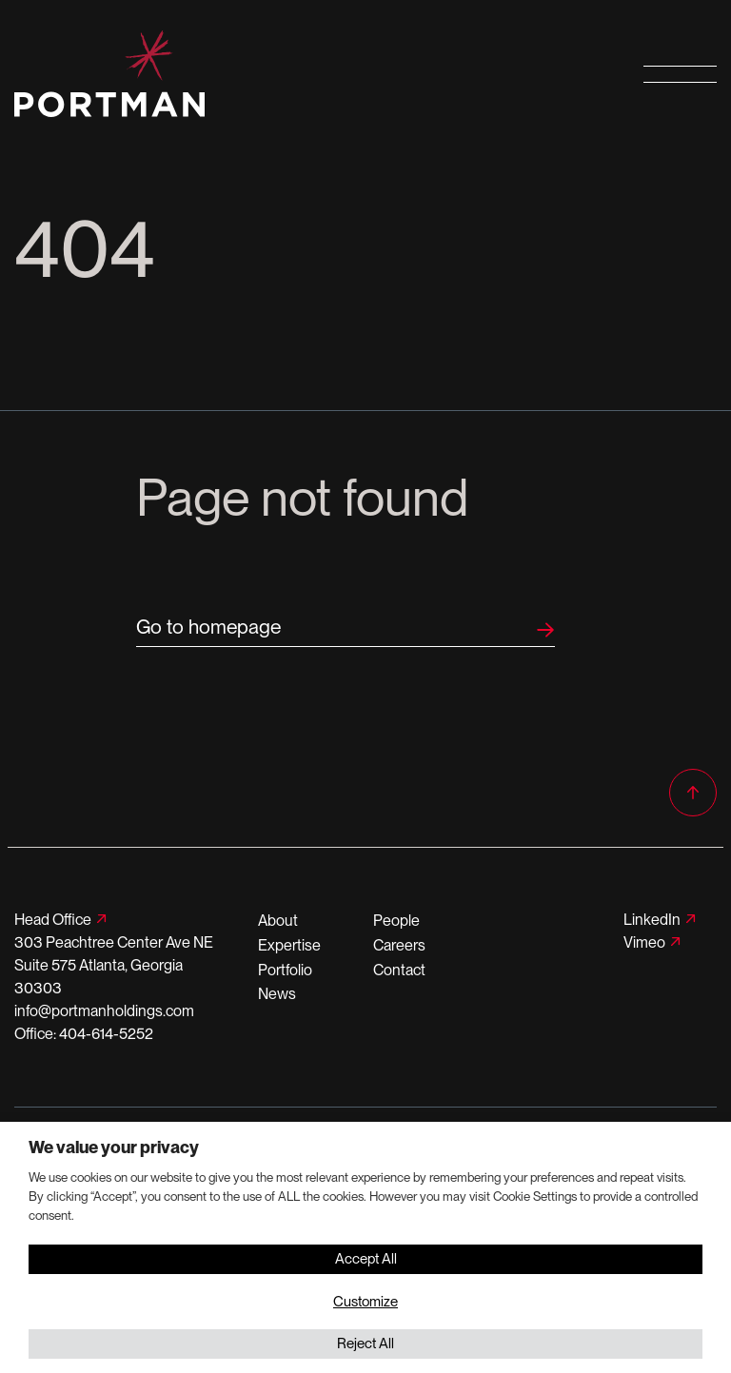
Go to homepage (208, 626)
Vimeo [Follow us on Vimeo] (644, 942)
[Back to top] (693, 792)
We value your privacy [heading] (114, 1147)
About (278, 921)
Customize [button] (365, 1301)
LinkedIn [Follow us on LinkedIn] (652, 920)
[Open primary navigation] (680, 73)
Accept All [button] (366, 1258)
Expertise (289, 945)
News (277, 994)
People (396, 921)
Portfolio (285, 970)
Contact (399, 970)
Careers (399, 945)
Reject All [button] (365, 1343)
